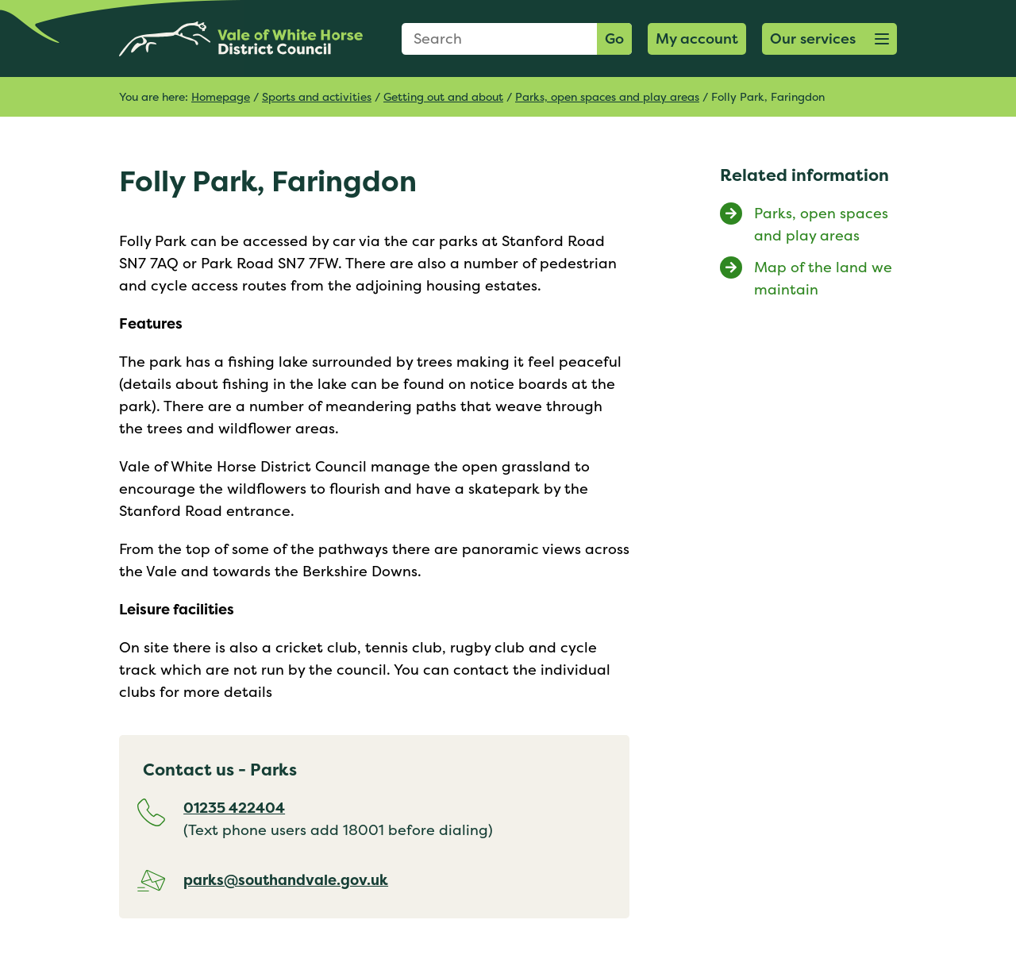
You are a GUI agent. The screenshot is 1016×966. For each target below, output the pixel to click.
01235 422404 (234, 808)
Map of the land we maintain (823, 278)
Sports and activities (316, 96)
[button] (829, 39)
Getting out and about (443, 96)
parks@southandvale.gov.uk (285, 880)
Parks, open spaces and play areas (607, 96)
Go (614, 38)
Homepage (220, 96)
